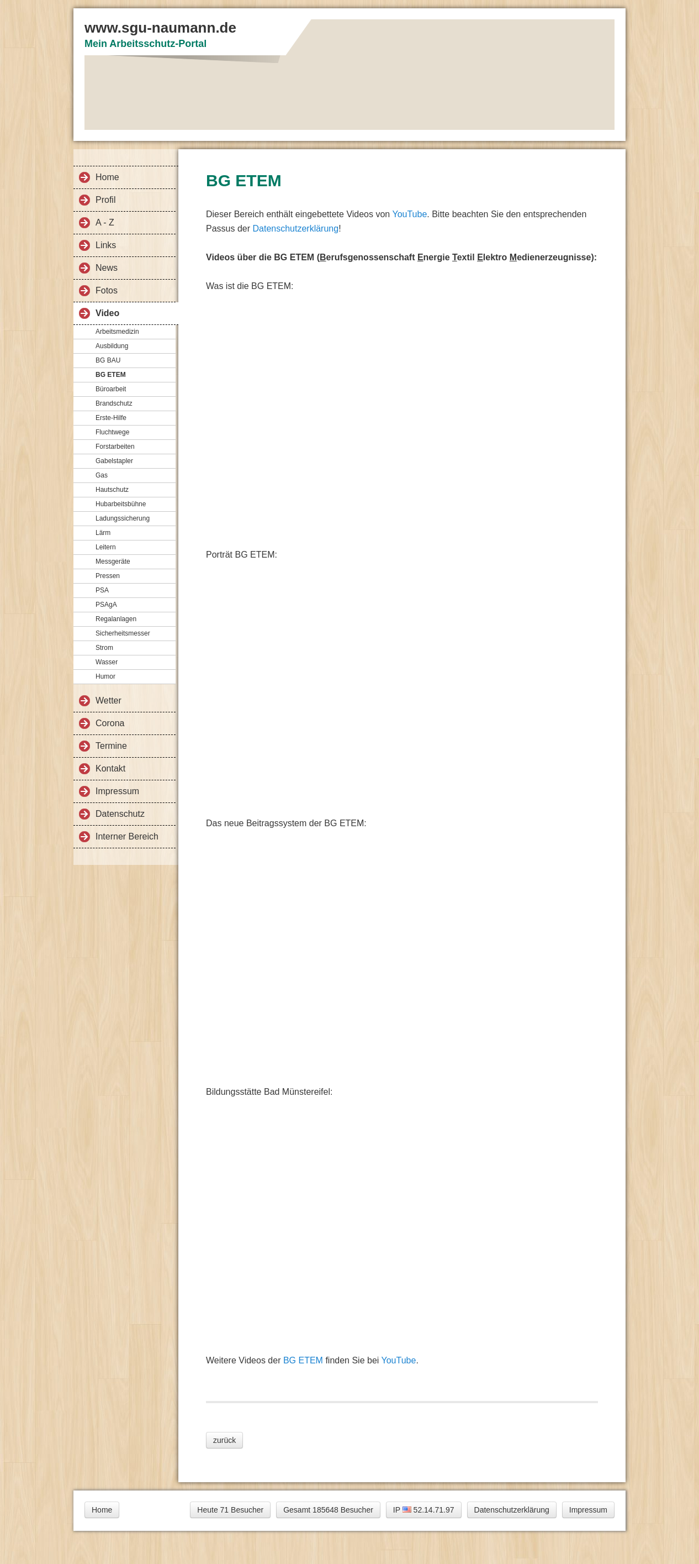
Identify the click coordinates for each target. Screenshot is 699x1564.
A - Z (105, 222)
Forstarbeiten (115, 446)
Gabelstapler (114, 461)
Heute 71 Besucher (230, 1509)
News (107, 267)
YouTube (409, 214)
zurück (224, 1440)
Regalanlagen (116, 619)
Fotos (107, 290)
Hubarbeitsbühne (121, 504)
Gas (102, 475)
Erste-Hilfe (111, 418)
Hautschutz (112, 490)
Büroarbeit (111, 389)
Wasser (107, 662)
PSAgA (106, 604)
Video (107, 313)
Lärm (103, 533)
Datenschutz (120, 813)
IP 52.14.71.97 (423, 1509)
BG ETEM (111, 375)
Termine (111, 745)
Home (107, 177)
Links (106, 245)
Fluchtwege (112, 432)
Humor (105, 676)
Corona (110, 723)
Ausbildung (112, 346)
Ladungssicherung (123, 518)
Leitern (106, 547)
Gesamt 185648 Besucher (328, 1509)
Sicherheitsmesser (123, 633)
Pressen (108, 576)
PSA (102, 590)
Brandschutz (114, 403)
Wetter (108, 700)
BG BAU (108, 360)
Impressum (117, 791)
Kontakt (110, 768)
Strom (104, 648)
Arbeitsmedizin (117, 331)
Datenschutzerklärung (295, 228)
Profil (105, 199)
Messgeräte (113, 561)
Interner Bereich (127, 836)
